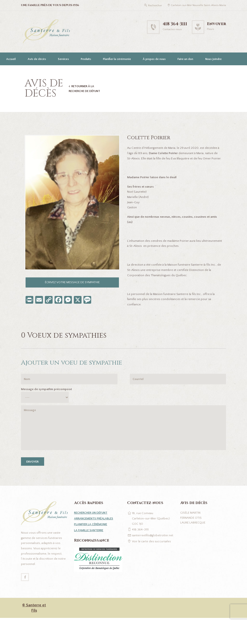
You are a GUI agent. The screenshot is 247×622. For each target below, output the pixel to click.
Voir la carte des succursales (151, 544)
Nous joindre (213, 59)
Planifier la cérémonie (117, 59)
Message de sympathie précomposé (46, 390)
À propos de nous (154, 59)
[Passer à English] (10, 72)
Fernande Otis (191, 521)
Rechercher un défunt (92, 516)
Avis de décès (37, 59)
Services (63, 59)
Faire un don (185, 59)
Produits (86, 59)
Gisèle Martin (190, 516)
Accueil (11, 59)
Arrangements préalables (95, 522)
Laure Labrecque (193, 526)
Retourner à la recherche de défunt (85, 88)
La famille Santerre (89, 533)
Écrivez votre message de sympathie (72, 282)
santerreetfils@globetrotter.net (153, 538)
